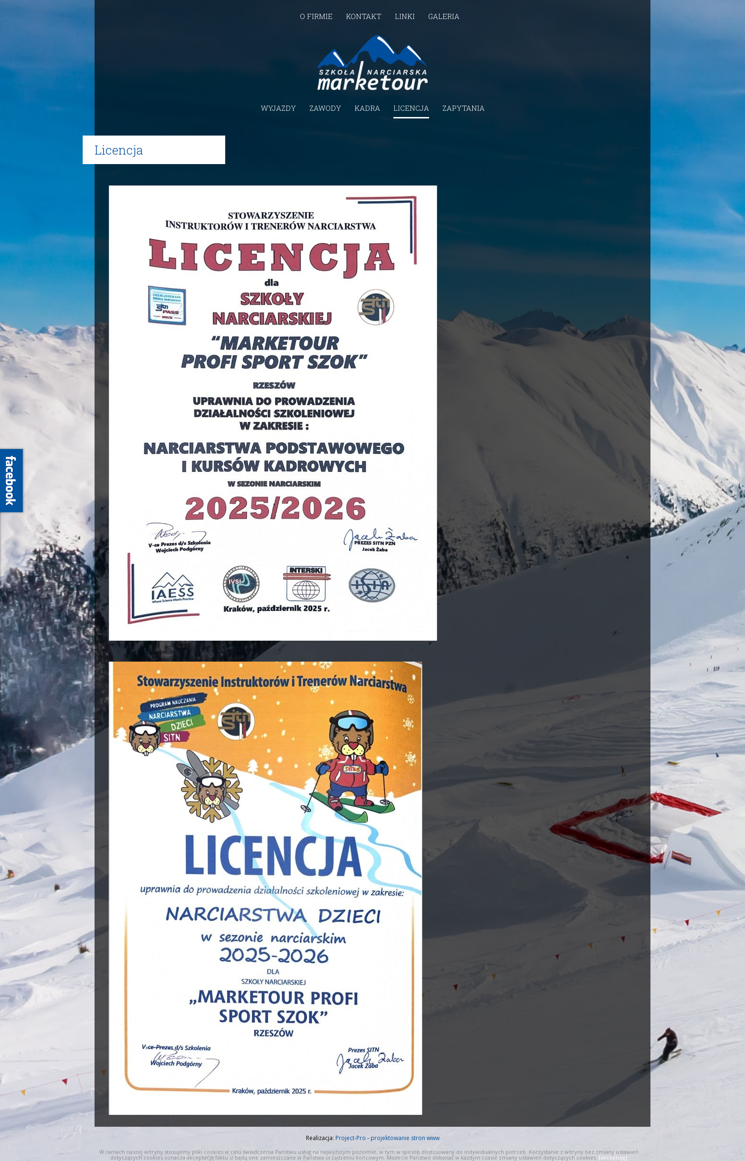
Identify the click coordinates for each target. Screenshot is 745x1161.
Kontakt (364, 16)
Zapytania (463, 108)
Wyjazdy (278, 108)
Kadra (367, 108)
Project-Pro (350, 1138)
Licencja (411, 108)
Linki (405, 16)
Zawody (325, 108)
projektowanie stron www (405, 1138)
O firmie (316, 16)
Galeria (443, 16)
